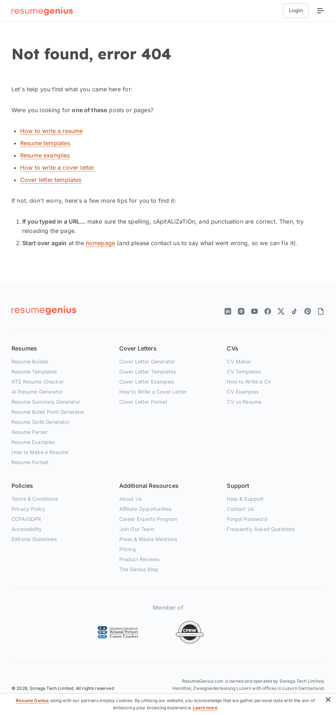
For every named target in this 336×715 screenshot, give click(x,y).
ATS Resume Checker (37, 382)
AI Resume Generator (37, 392)
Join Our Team (136, 529)
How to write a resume (51, 130)
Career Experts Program (148, 519)
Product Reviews (139, 559)
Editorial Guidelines (34, 539)
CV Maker (239, 361)
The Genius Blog (138, 569)
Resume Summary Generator (45, 402)
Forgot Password (247, 519)
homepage (100, 243)
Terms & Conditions (34, 499)
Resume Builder (30, 361)
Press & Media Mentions (148, 539)
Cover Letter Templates (147, 371)
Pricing (127, 549)
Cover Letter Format (143, 402)
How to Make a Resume (39, 452)
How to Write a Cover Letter (153, 392)
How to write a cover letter (57, 167)
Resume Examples (33, 442)
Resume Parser (29, 432)
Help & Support (245, 499)
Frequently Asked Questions (261, 529)
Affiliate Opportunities (145, 509)
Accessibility (26, 529)
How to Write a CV (249, 382)
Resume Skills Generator (40, 422)
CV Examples (243, 392)
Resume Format (30, 462)
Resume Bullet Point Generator (47, 412)
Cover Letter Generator (147, 361)
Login (296, 10)
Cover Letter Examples (146, 382)
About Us (130, 499)
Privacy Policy (28, 509)
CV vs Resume (244, 402)
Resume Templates (34, 371)
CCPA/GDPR (26, 519)
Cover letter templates (51, 179)
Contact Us (240, 509)
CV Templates (244, 371)
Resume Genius (32, 700)
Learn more (205, 707)
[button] (328, 700)
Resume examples (45, 155)
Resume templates (45, 143)
